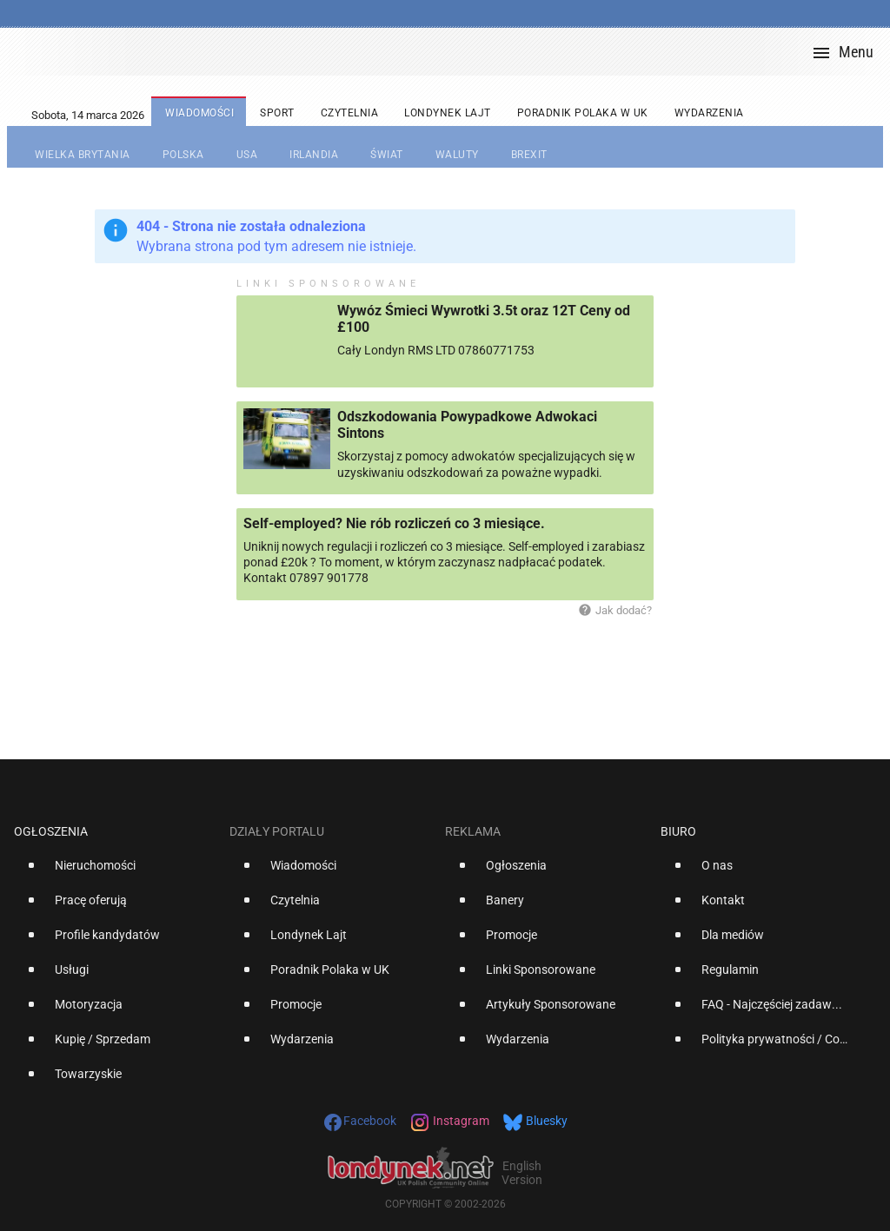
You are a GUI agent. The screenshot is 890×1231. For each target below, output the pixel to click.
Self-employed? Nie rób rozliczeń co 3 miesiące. (394, 523)
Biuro (678, 831)
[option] (115, 872)
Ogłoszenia (51, 831)
